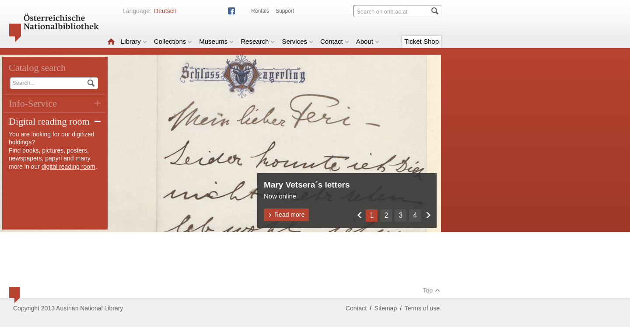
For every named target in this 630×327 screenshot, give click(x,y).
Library (134, 41)
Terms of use (422, 308)
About (367, 41)
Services (297, 41)
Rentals (260, 11)
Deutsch (165, 10)
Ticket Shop (421, 41)
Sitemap (385, 308)
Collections (173, 41)
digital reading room (68, 166)
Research (258, 41)
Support (285, 11)
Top (431, 290)
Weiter (428, 215)
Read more (286, 214)
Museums (216, 41)
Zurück (359, 215)
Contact (334, 41)
